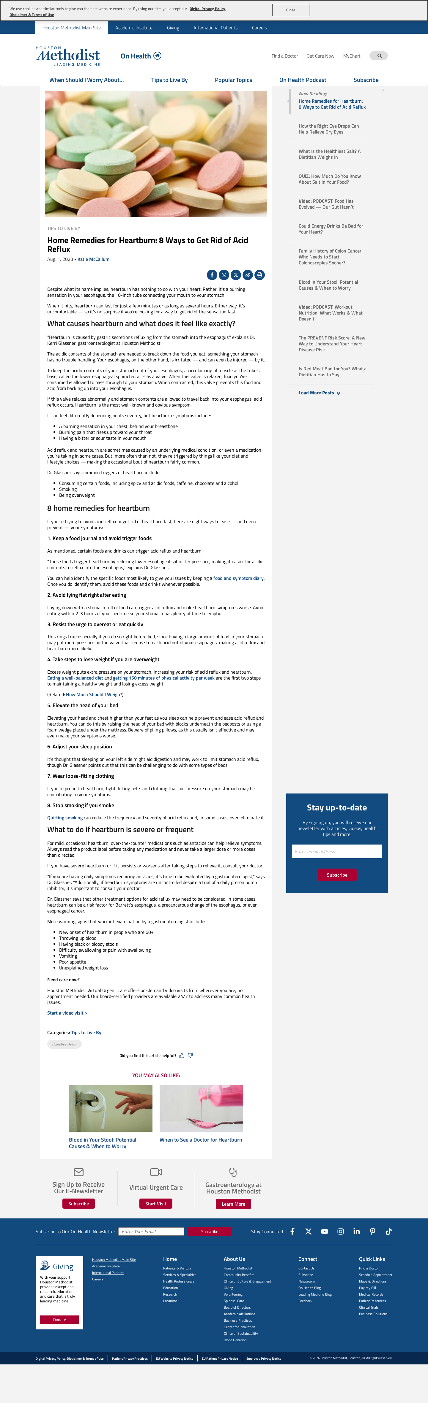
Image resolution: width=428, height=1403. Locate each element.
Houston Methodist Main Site (72, 27)
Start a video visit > (67, 1027)
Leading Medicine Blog (315, 1309)
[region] (214, 10)
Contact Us (306, 1283)
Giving (173, 27)
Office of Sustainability (241, 1348)
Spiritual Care (234, 1315)
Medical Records (371, 1309)
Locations (170, 1315)
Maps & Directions (373, 1296)
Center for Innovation (239, 1342)
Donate (59, 1334)
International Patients (215, 27)
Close (290, 10)
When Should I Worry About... (86, 79)
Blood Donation (235, 1355)
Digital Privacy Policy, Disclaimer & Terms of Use (70, 1373)
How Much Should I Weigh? (94, 709)
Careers (259, 27)
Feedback (305, 1315)
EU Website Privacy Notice (174, 1373)
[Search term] (379, 55)
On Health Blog (309, 1302)
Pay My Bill (367, 1302)
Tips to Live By (169, 79)
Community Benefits (239, 1289)
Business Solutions (373, 1328)
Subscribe (366, 79)
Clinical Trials (369, 1322)
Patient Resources (372, 1315)
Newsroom (306, 1296)
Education (170, 1302)
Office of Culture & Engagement (247, 1296)
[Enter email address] (337, 866)
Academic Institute (133, 27)
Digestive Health (64, 1059)
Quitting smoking (65, 832)
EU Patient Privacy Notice (220, 1373)
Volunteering (233, 1309)
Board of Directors (237, 1322)
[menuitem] (71, 27)
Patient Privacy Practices (130, 1373)
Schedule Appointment (375, 1289)
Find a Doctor (369, 1283)
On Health (141, 56)
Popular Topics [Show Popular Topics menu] (233, 79)
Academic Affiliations (239, 1328)
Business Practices (238, 1335)
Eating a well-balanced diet (75, 692)
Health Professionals (178, 1296)
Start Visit (155, 1218)
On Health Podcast (302, 79)
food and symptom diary (238, 592)
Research (170, 1309)
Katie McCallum (93, 273)
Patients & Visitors (177, 1283)
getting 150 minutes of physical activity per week (164, 692)
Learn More (233, 1218)
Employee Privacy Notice (263, 1373)
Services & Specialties (179, 1289)
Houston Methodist (238, 1283)
